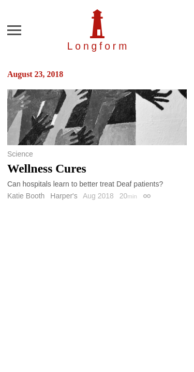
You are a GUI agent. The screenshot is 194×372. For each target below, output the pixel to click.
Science (20, 154)
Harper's (63, 196)
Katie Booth (25, 196)
